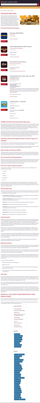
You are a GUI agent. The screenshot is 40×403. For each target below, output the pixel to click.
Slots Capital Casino (15, 71)
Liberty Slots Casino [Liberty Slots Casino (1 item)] (18, 370)
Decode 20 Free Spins (18, 326)
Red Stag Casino (15, 96)
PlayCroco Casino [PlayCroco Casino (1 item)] (17, 379)
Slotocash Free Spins (18, 323)
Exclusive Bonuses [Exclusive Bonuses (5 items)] (18, 337)
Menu (2, 7)
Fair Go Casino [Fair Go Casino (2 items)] (17, 363)
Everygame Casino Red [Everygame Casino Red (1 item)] (18, 361)
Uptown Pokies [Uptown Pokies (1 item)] (22, 399)
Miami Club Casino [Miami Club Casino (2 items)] (17, 376)
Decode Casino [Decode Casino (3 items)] (21, 354)
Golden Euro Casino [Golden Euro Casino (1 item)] (18, 365)
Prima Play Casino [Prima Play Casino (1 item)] (17, 381)
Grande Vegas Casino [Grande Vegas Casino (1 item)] (18, 367)
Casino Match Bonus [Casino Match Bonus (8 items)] (18, 336)
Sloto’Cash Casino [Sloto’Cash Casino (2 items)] (17, 388)
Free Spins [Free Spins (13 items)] (17, 343)
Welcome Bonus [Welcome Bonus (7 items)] (18, 346)
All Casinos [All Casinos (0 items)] (16, 354)
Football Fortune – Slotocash (18, 101)
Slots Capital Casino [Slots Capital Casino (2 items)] (18, 390)
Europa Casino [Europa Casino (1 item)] (17, 358)
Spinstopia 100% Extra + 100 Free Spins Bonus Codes (19, 315)
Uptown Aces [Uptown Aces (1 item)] (17, 399)
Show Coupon (3, 41)
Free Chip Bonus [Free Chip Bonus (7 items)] (18, 341)
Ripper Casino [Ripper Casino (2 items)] (17, 385)
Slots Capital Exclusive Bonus (18, 62)
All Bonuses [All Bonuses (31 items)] (17, 334)
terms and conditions (16, 94)
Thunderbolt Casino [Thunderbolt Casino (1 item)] (18, 397)
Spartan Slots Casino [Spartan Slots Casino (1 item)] (18, 392)
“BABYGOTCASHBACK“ (13, 92)
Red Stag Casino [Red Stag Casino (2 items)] (17, 383)
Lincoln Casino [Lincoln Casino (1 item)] (17, 372)
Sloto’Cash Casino (15, 118)
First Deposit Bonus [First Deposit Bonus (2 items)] (18, 339)
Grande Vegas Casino (15, 57)
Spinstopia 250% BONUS (16, 33)
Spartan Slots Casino (22, 71)
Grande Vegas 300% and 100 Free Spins (21, 46)
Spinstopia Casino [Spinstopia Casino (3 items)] (17, 394)
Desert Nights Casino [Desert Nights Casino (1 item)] (18, 356)
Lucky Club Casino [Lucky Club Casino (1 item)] (17, 374)
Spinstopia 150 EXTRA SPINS (19, 310)
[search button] (38, 4)
